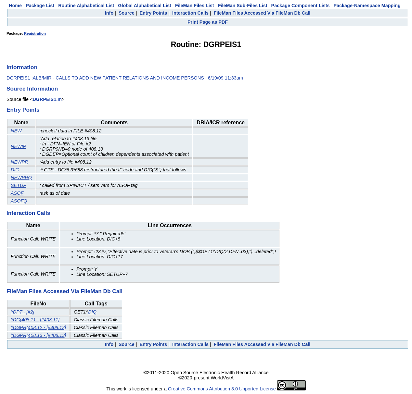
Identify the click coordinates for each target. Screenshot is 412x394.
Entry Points (153, 13)
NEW (16, 130)
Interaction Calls (190, 13)
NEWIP (18, 146)
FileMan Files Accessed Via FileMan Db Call (262, 13)
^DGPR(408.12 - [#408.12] (38, 327)
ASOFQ (19, 200)
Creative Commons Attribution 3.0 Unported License (222, 388)
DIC (15, 169)
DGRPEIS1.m (47, 99)
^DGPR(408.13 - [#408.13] (38, 335)
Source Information (32, 88)
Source (127, 13)
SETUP (18, 185)
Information (21, 67)
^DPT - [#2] (22, 311)
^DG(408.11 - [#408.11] (35, 319)
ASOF (17, 193)
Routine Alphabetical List (86, 5)
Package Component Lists (300, 5)
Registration (35, 33)
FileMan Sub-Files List (242, 5)
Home (15, 5)
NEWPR (19, 162)
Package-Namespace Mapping (367, 5)
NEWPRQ (21, 177)
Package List (40, 5)
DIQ (92, 311)
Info (109, 13)
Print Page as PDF (207, 22)
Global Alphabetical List (144, 5)
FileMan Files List (194, 5)
